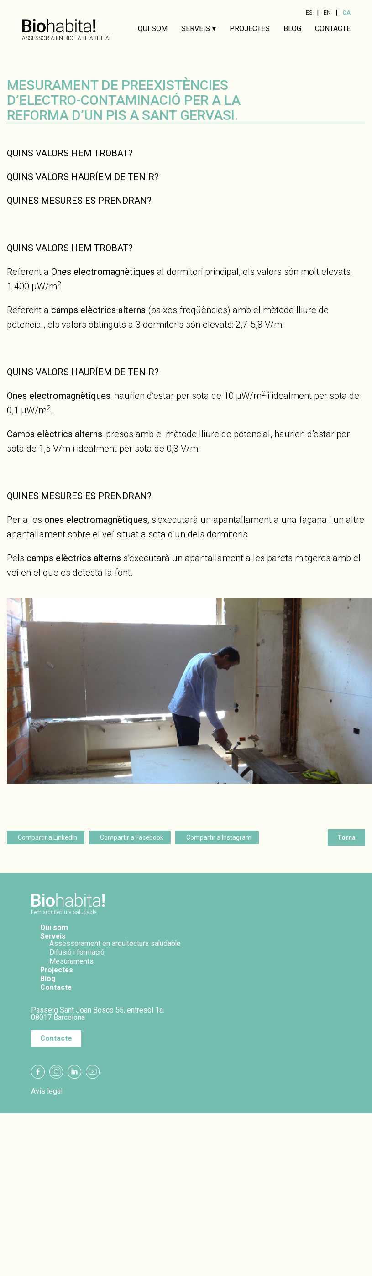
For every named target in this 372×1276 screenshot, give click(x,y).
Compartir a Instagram (218, 837)
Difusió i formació (78, 952)
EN (327, 12)
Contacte (333, 28)
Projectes (250, 28)
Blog (292, 28)
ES (309, 12)
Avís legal (47, 1091)
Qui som (153, 28)
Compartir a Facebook (131, 837)
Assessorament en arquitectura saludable (116, 943)
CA (346, 12)
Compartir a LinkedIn (47, 837)
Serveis (195, 28)
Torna (346, 837)
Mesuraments (71, 961)
